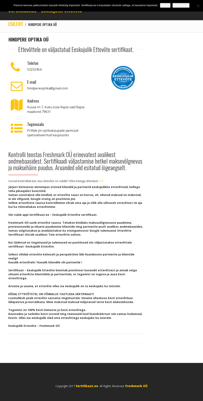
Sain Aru (165, 5)
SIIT (101, 181)
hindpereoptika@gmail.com (47, 88)
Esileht (15, 23)
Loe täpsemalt (181, 5)
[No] (198, 6)
